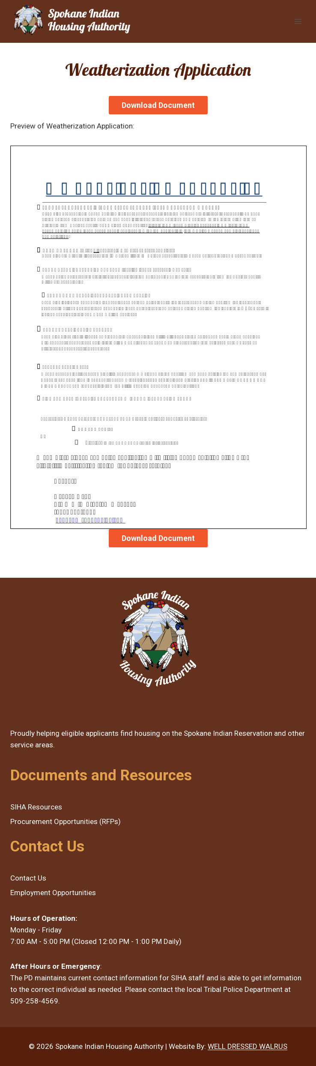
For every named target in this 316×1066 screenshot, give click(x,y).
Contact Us (28, 878)
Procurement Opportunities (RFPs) (65, 821)
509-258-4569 (34, 1001)
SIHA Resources (36, 807)
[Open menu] (298, 21)
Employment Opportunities (53, 892)
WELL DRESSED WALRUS (247, 1046)
